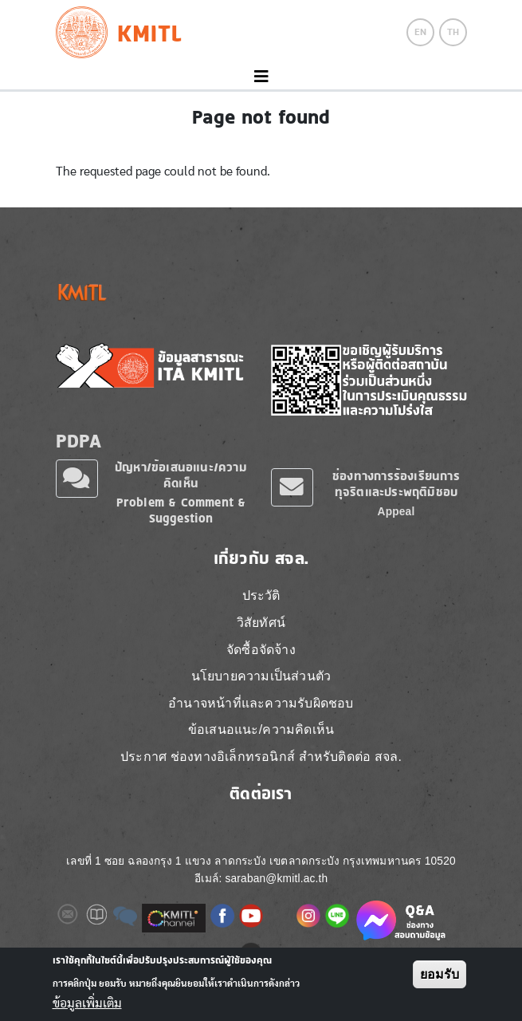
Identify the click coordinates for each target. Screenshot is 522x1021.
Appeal (396, 512)
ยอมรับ (439, 974)
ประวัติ (261, 595)
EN (420, 32)
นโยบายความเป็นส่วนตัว (261, 676)
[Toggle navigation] (261, 77)
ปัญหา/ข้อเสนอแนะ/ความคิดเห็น (181, 475)
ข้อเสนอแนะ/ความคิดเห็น (261, 729)
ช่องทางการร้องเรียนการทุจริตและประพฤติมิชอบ (396, 483)
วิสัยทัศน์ (261, 622)
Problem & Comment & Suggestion (181, 510)
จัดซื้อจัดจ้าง (261, 649)
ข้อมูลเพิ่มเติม (87, 1003)
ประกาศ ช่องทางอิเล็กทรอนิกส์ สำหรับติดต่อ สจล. (261, 756)
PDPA (79, 440)
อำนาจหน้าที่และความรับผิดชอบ (260, 703)
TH (453, 32)
